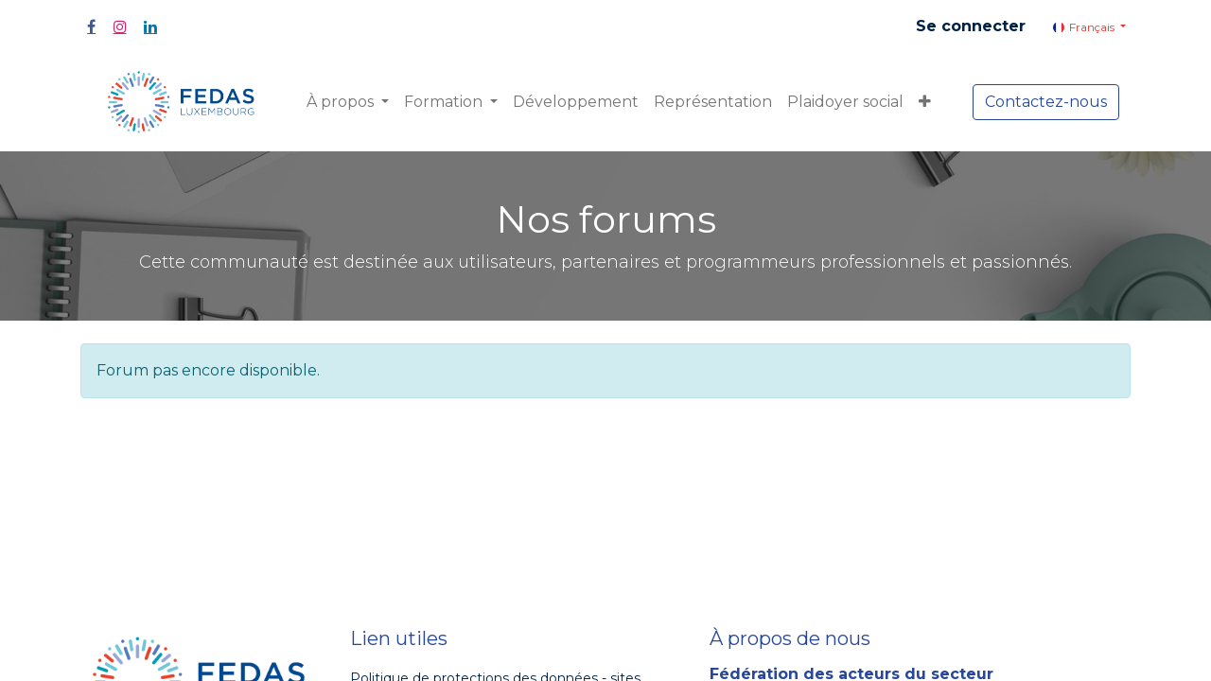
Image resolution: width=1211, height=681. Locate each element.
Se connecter (971, 26)
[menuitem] (575, 102)
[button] (925, 102)
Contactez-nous (1046, 102)
